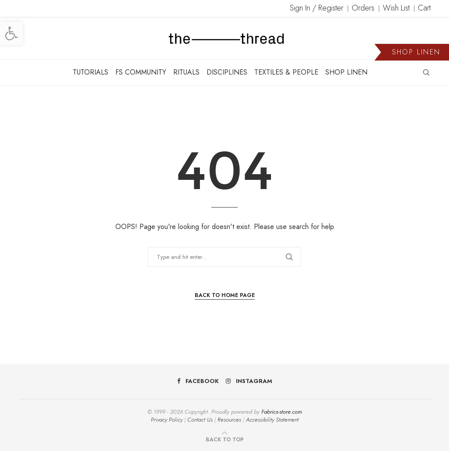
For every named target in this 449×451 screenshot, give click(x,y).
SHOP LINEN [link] (346, 72)
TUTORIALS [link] (90, 72)
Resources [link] (229, 419)
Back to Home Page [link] (225, 295)
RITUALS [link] (186, 72)
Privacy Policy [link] (166, 419)
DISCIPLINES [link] (227, 72)
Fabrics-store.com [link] (281, 412)
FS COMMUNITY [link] (140, 72)
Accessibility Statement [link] (272, 419)
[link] (11, 33)
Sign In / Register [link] (316, 8)
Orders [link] (363, 8)
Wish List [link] (396, 8)
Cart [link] (424, 8)
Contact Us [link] (200, 419)
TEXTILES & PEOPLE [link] (286, 72)
